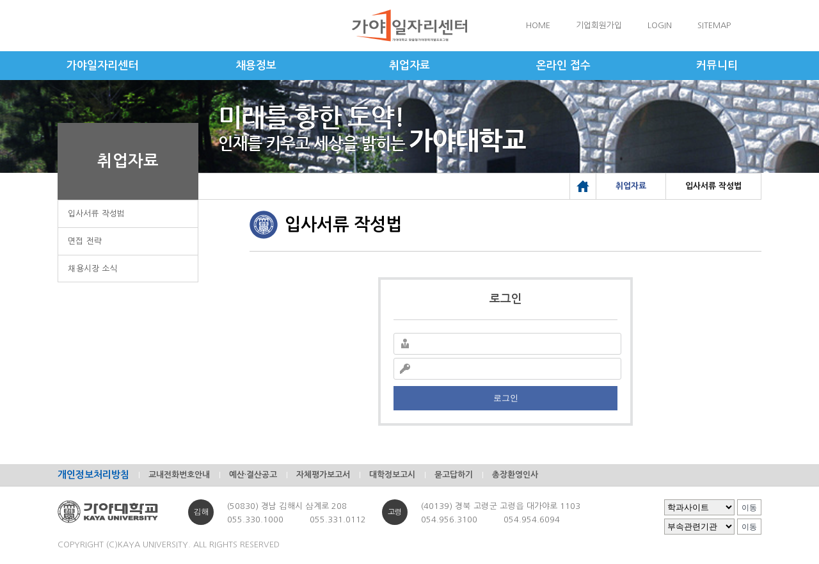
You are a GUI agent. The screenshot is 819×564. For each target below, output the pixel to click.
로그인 (505, 398)
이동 (749, 507)
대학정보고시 (392, 475)
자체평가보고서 (323, 475)
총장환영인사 (515, 475)
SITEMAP (714, 25)
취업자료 (409, 65)
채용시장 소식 (92, 268)
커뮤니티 (717, 65)
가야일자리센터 (102, 65)
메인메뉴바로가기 (0, 0)
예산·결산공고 (253, 475)
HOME (538, 25)
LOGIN (660, 25)
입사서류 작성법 (96, 213)
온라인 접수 (563, 65)
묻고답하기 (453, 475)
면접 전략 (85, 241)
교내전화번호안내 (179, 475)
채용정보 (255, 65)
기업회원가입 (599, 25)
